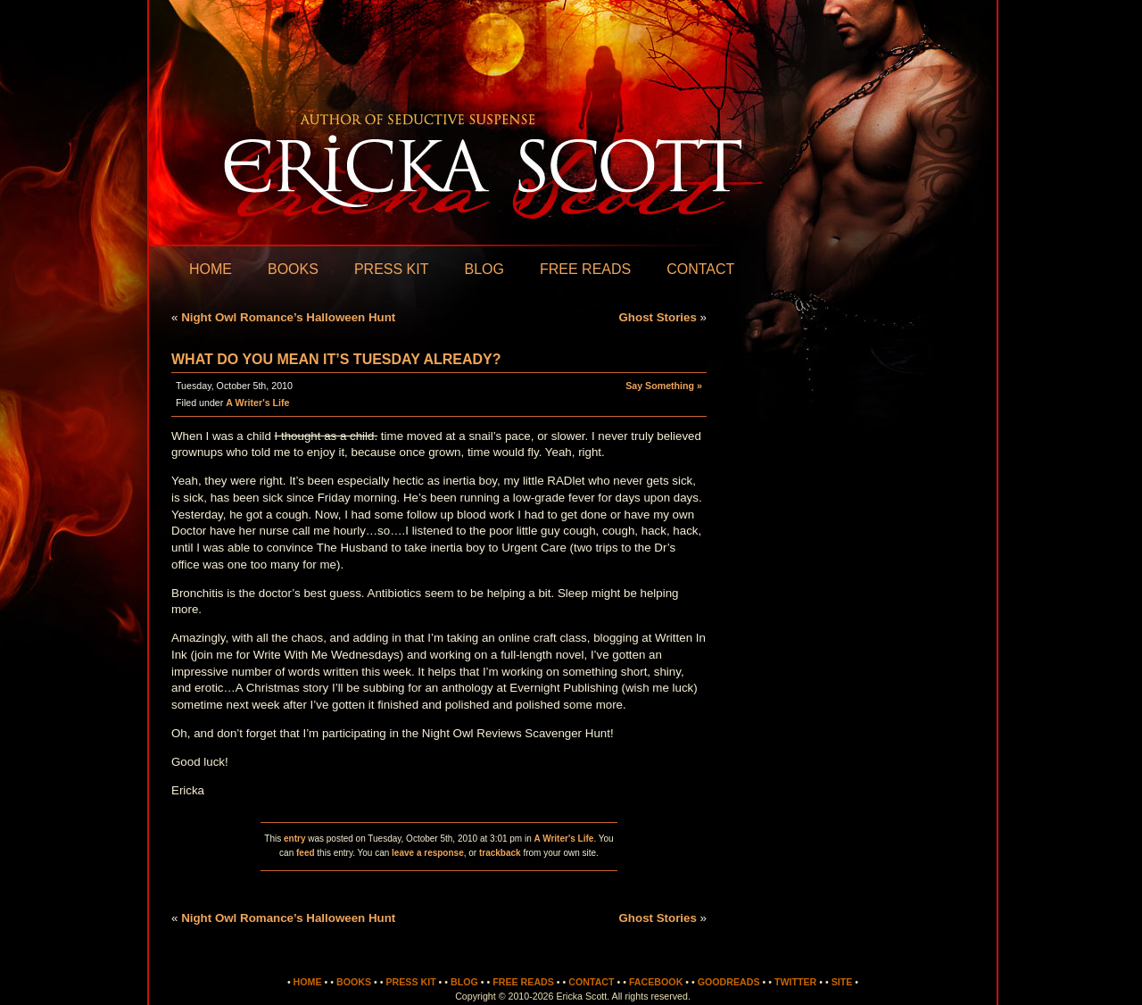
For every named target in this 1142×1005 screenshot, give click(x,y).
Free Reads (585, 269)
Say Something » (663, 385)
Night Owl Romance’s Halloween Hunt (288, 317)
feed (305, 853)
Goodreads (729, 981)
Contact (700, 269)
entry (294, 838)
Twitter (795, 981)
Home (210, 269)
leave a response (428, 853)
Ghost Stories (657, 317)
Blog (483, 269)
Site (842, 981)
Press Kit (391, 269)
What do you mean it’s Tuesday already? (336, 359)
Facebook (656, 981)
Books (293, 269)
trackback (500, 853)
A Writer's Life (257, 402)
